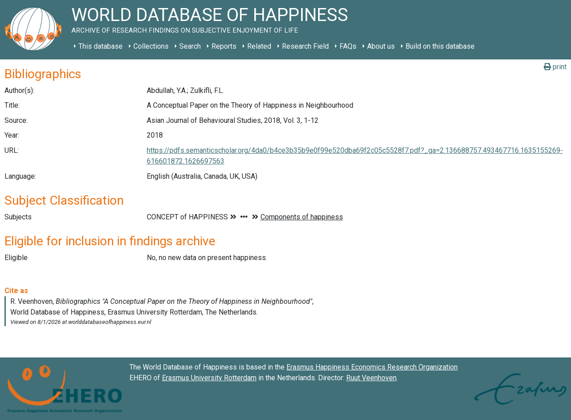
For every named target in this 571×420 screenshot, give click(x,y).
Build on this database (440, 46)
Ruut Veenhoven (371, 378)
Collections (151, 46)
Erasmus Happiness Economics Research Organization (372, 367)
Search (190, 46)
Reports (223, 46)
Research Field (305, 46)
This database (101, 46)
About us (381, 46)
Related (259, 46)
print (555, 67)
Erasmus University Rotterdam (209, 378)
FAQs (347, 46)
